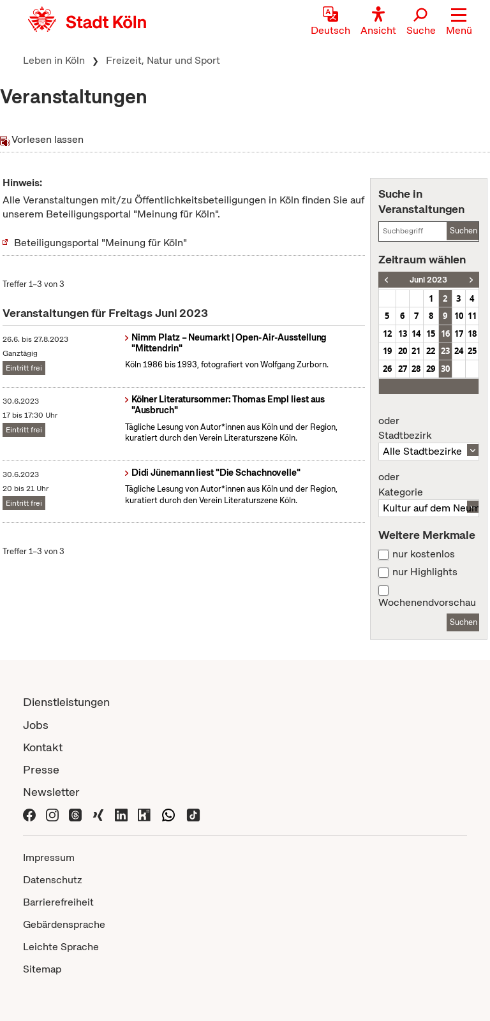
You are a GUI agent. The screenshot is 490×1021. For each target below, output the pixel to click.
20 (402, 350)
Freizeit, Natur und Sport (163, 60)
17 (458, 333)
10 (458, 315)
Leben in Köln (54, 60)
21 (416, 350)
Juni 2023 (428, 279)
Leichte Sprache (61, 946)
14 (416, 333)
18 (472, 333)
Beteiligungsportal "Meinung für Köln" (100, 242)
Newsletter (51, 791)
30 (445, 368)
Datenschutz (52, 879)
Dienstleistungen (66, 701)
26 (387, 368)
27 (402, 368)
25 (472, 350)
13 (402, 333)
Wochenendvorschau (427, 603)
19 (387, 350)
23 (445, 350)
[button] (459, 22)
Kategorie (428, 485)
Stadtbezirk (428, 429)
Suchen (463, 230)
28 (416, 368)
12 (387, 333)
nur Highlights (424, 572)
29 (430, 368)
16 (445, 333)
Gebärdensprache (64, 924)
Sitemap (42, 969)
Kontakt (43, 747)
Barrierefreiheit (58, 902)
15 (430, 333)
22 (430, 350)
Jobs (35, 724)
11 (472, 315)
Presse (41, 769)
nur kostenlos (423, 554)
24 (458, 350)
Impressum (49, 857)
